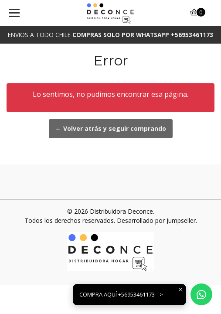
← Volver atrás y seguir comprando (110, 128)
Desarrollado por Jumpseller (156, 220)
